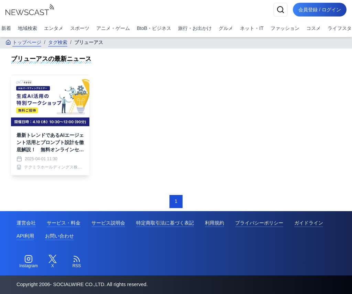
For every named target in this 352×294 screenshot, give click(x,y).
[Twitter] (53, 261)
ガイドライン (308, 223)
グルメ (226, 28)
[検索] (280, 10)
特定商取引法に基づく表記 (165, 223)
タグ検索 (57, 42)
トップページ (23, 42)
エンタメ (53, 28)
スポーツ (79, 28)
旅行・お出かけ (195, 28)
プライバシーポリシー (259, 223)
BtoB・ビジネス (154, 28)
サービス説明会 (108, 223)
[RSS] (77, 261)
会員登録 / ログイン (319, 9)
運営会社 (26, 223)
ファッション (285, 28)
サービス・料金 (63, 223)
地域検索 (27, 28)
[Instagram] (28, 261)
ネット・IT (251, 28)
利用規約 (214, 223)
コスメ (313, 28)
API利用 (25, 236)
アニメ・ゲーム (113, 28)
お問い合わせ (59, 236)
